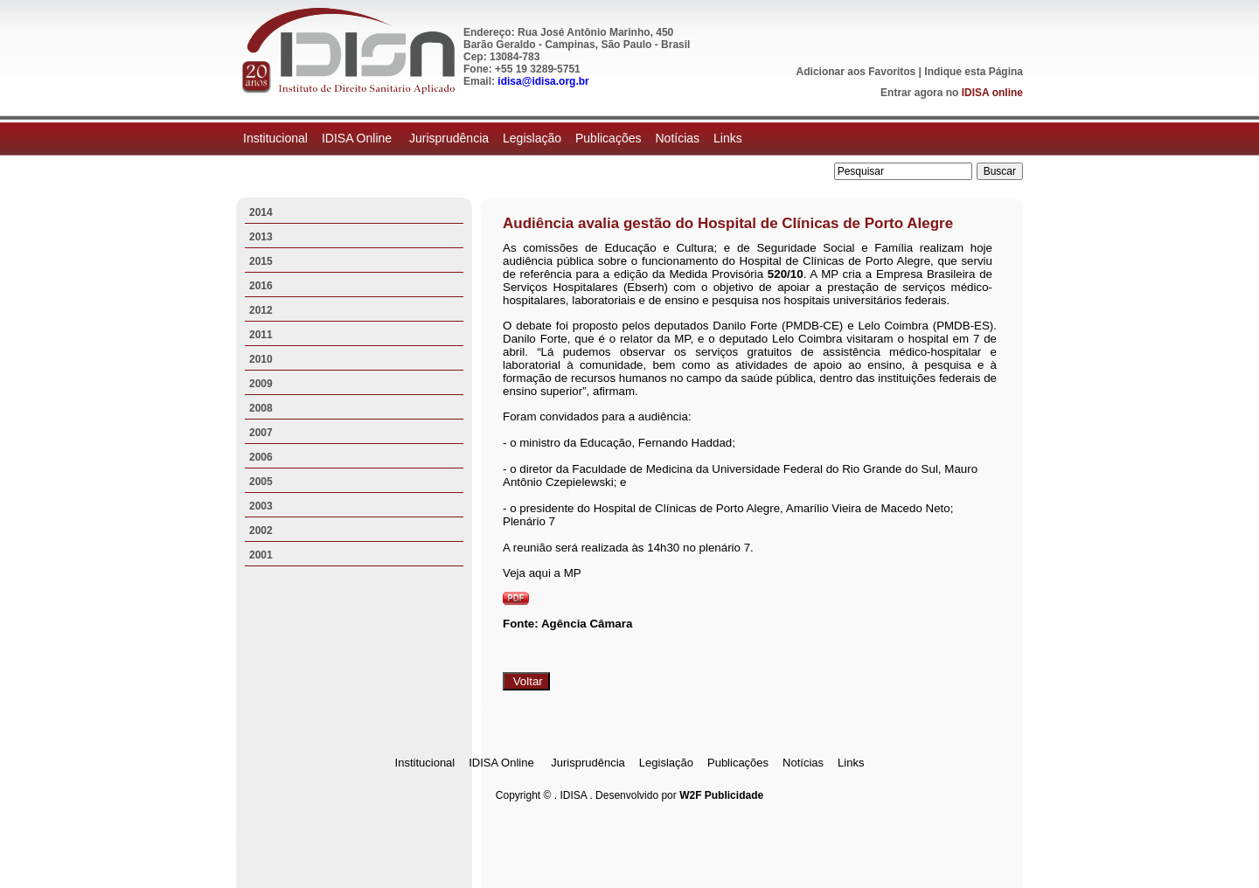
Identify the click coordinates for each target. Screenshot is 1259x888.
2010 (261, 359)
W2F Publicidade (721, 795)
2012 (261, 310)
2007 (261, 433)
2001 (261, 555)
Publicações (608, 138)
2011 (261, 335)
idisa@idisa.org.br (542, 81)
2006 (261, 457)
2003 (261, 506)
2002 (261, 530)
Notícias (677, 138)
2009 (261, 384)
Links (727, 138)
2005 (261, 481)
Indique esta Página (973, 72)
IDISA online (992, 93)
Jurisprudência (449, 138)
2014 (261, 212)
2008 (261, 408)
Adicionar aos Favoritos (856, 72)
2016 (261, 286)
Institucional (275, 138)
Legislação (532, 138)
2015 (261, 261)
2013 (261, 237)
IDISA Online (358, 138)
